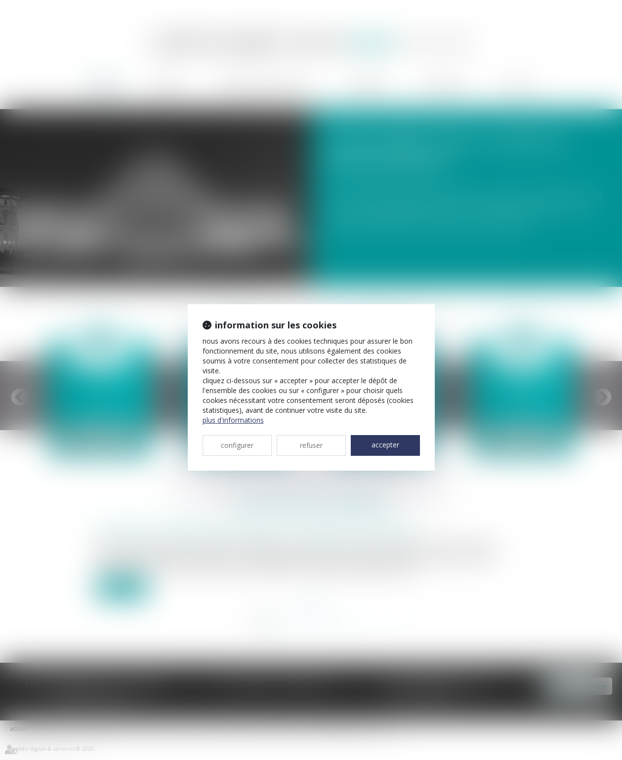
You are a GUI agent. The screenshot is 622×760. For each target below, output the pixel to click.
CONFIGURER (237, 445)
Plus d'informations (233, 420)
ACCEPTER (385, 444)
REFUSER (311, 445)
